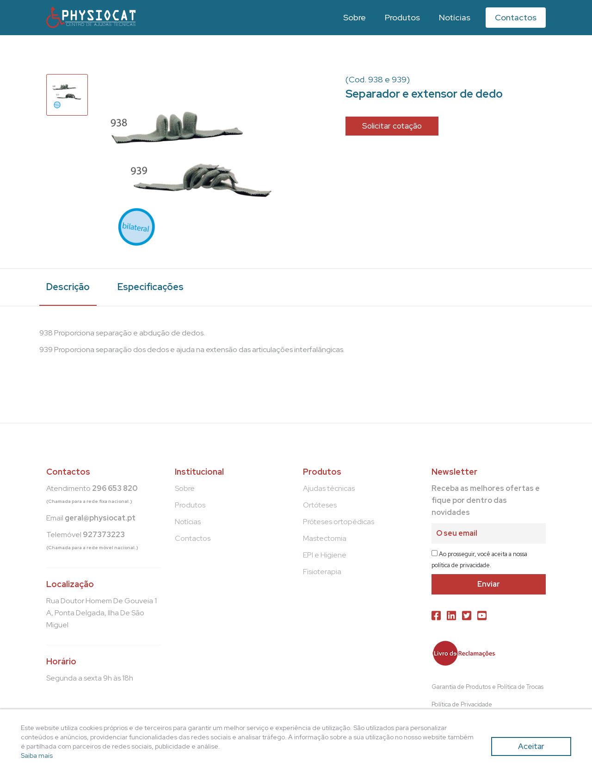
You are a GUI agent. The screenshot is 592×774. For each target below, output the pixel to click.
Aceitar (531, 746)
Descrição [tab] (68, 287)
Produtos (402, 17)
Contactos (515, 17)
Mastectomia (324, 538)
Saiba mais (37, 755)
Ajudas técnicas (329, 488)
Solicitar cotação (392, 126)
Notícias (454, 17)
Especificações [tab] (150, 287)
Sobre (354, 17)
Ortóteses (320, 505)
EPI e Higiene (324, 555)
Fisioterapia (322, 571)
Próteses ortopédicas (338, 521)
